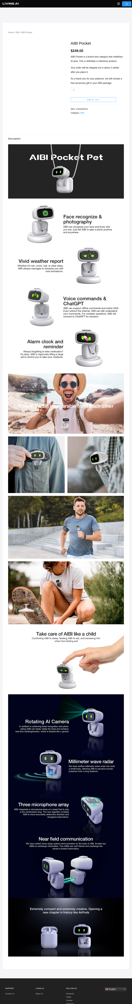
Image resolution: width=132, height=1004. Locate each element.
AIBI (17, 32)
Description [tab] (14, 135)
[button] (118, 3)
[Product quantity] (75, 90)
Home (11, 32)
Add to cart (93, 100)
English (110, 986)
